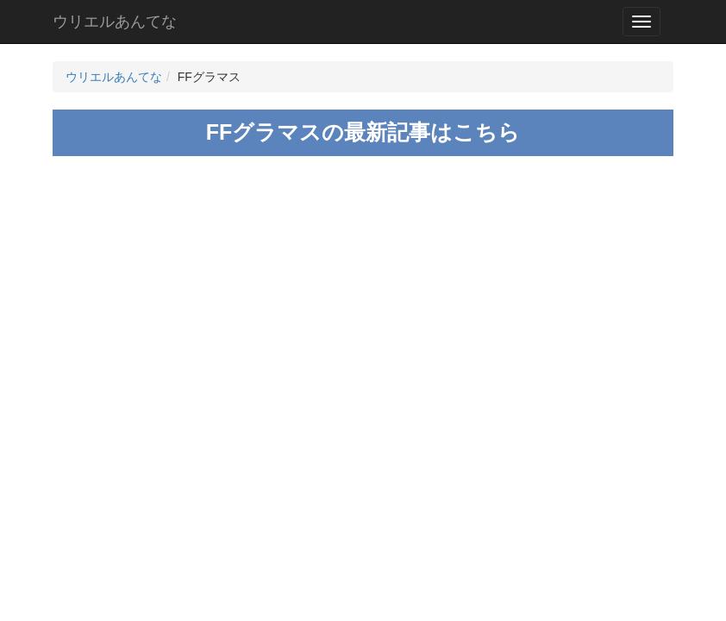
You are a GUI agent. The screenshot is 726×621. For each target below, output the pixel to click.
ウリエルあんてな (115, 21)
